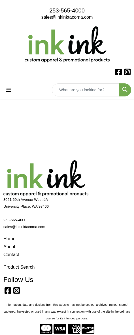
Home (9, 238)
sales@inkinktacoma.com (67, 17)
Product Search (19, 267)
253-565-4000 (67, 10)
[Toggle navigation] (9, 90)
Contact (11, 254)
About (9, 246)
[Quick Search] (85, 89)
